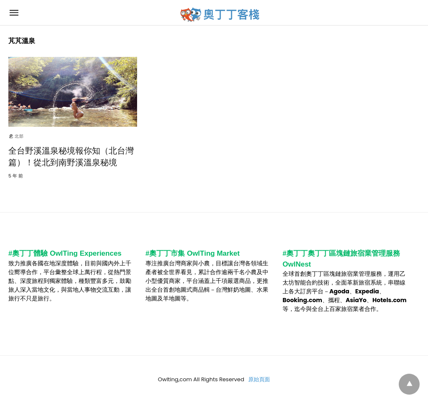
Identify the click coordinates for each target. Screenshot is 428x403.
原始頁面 (259, 379)
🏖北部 (16, 136)
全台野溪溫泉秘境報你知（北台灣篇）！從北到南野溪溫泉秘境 (71, 156)
